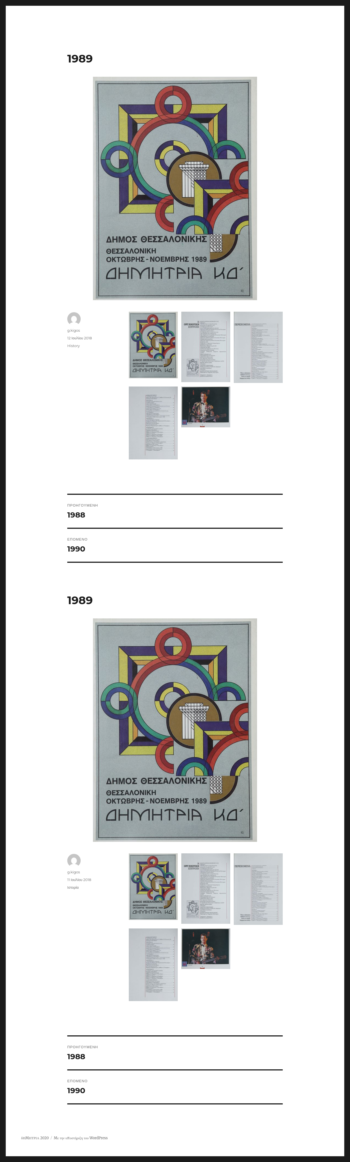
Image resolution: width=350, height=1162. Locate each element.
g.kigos (73, 330)
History (73, 345)
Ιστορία (73, 887)
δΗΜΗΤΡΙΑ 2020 (35, 1138)
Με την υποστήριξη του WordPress (81, 1138)
